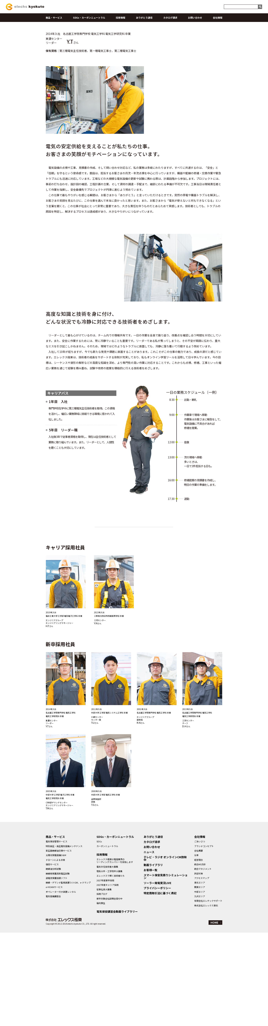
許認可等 (198, 966)
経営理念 (198, 953)
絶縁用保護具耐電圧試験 (57, 966)
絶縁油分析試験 (53, 962)
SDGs (99, 934)
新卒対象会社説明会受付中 (109, 991)
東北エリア (199, 975)
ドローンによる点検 (55, 953)
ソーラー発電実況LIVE (157, 976)
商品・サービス (54, 17)
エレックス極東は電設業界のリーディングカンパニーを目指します (115, 954)
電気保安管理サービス (56, 934)
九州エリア (199, 989)
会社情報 (217, 17)
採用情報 (120, 17)
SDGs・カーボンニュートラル (89, 17)
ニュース (149, 945)
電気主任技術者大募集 (107, 959)
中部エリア (199, 984)
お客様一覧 (150, 963)
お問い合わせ (195, 17)
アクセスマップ (201, 971)
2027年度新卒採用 (105, 973)
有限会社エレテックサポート (208, 994)
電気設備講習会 (53, 989)
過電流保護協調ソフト (56, 971)
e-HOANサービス (54, 980)
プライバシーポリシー (157, 981)
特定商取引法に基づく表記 (160, 986)
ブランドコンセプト (204, 939)
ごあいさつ (199, 934)
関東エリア (199, 980)
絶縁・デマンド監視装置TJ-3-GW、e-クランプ (68, 975)
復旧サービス (52, 957)
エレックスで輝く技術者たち (111, 969)
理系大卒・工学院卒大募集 (109, 964)
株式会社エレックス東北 (206, 998)
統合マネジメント (202, 962)
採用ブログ (102, 987)
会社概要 (198, 944)
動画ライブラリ (153, 958)
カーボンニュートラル (107, 939)
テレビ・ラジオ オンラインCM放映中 (165, 951)
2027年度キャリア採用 (108, 978)
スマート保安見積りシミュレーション (166, 969)
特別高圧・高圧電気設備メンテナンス (64, 939)
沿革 (196, 948)
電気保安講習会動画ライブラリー (117, 1005)
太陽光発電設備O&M (56, 948)
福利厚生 (101, 996)
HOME (214, 1016)
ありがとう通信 (144, 17)
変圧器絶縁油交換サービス (59, 944)
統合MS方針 (200, 957)
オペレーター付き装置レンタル (61, 984)
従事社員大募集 (104, 982)
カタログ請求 (170, 17)
